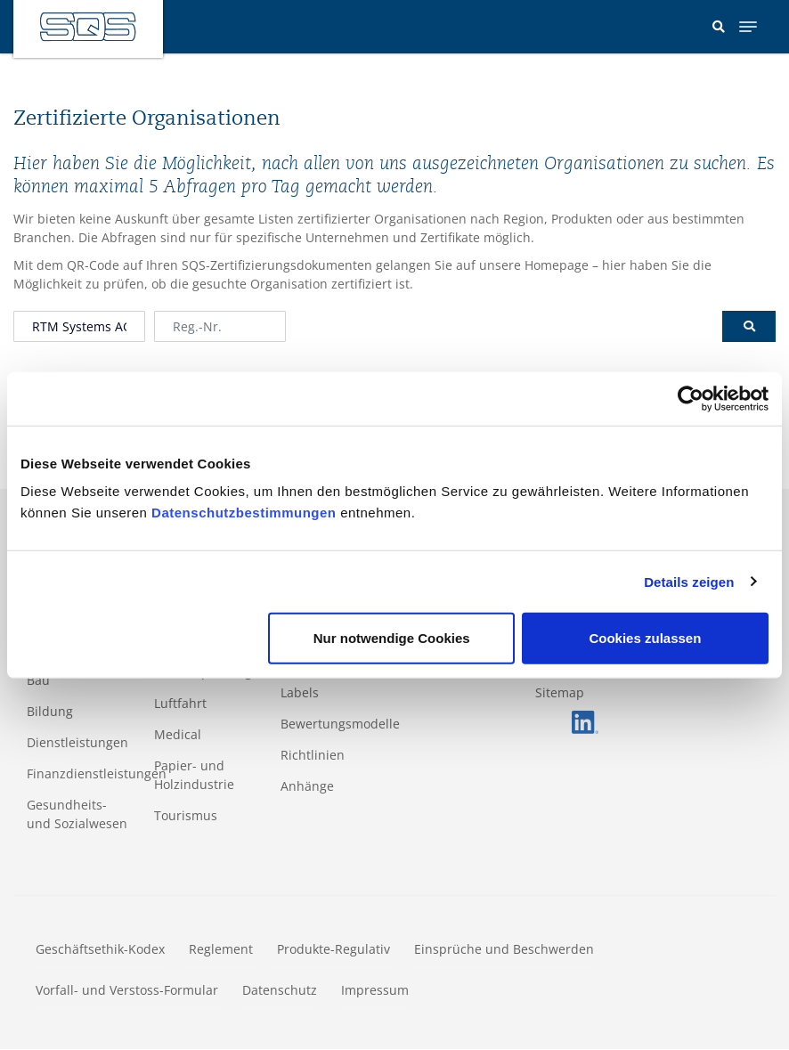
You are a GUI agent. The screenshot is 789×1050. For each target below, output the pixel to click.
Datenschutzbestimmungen (243, 512)
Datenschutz (279, 989)
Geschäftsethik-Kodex (100, 948)
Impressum (375, 989)
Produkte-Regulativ (333, 948)
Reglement (221, 948)
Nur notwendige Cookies (391, 638)
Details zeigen (689, 581)
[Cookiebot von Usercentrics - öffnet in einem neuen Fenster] (691, 398)
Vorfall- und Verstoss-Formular (127, 989)
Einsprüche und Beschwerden (504, 948)
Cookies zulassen (645, 638)
